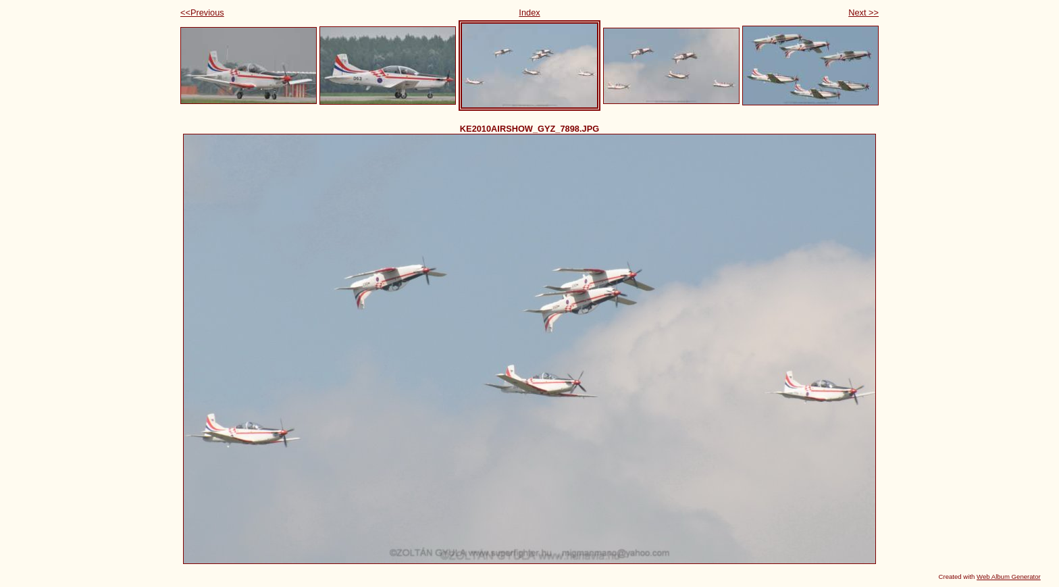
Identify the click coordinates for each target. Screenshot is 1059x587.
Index (529, 12)
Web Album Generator (1009, 576)
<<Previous (202, 12)
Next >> (863, 12)
